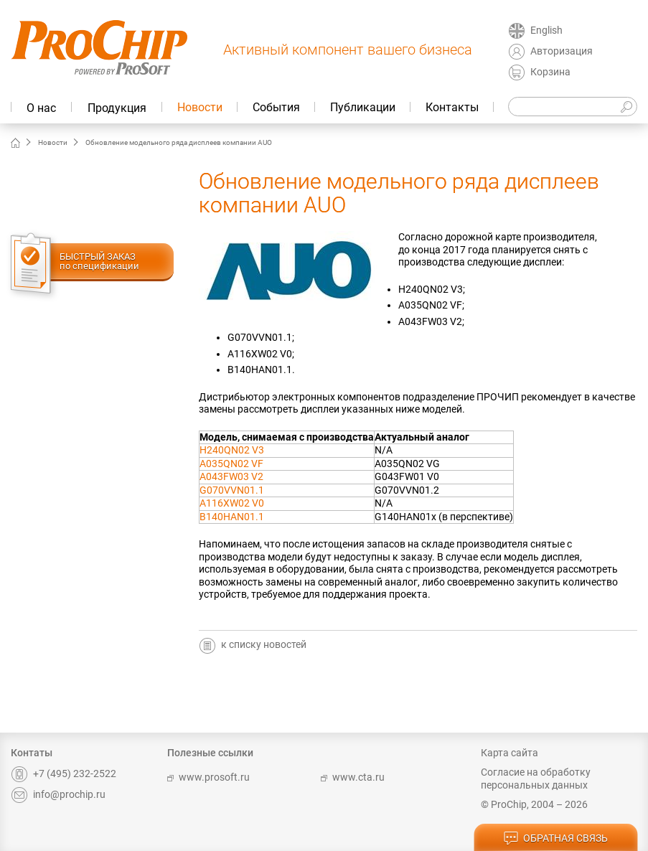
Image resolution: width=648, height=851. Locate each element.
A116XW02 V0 (231, 503)
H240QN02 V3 (231, 450)
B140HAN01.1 (231, 516)
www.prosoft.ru (208, 777)
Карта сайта (509, 752)
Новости (199, 107)
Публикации (362, 107)
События (276, 107)
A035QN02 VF (231, 463)
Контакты (452, 107)
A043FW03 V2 (231, 476)
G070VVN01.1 (231, 490)
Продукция (117, 108)
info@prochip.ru (58, 794)
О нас (41, 108)
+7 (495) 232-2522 (63, 773)
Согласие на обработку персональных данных (536, 778)
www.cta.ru (353, 777)
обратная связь (555, 839)
